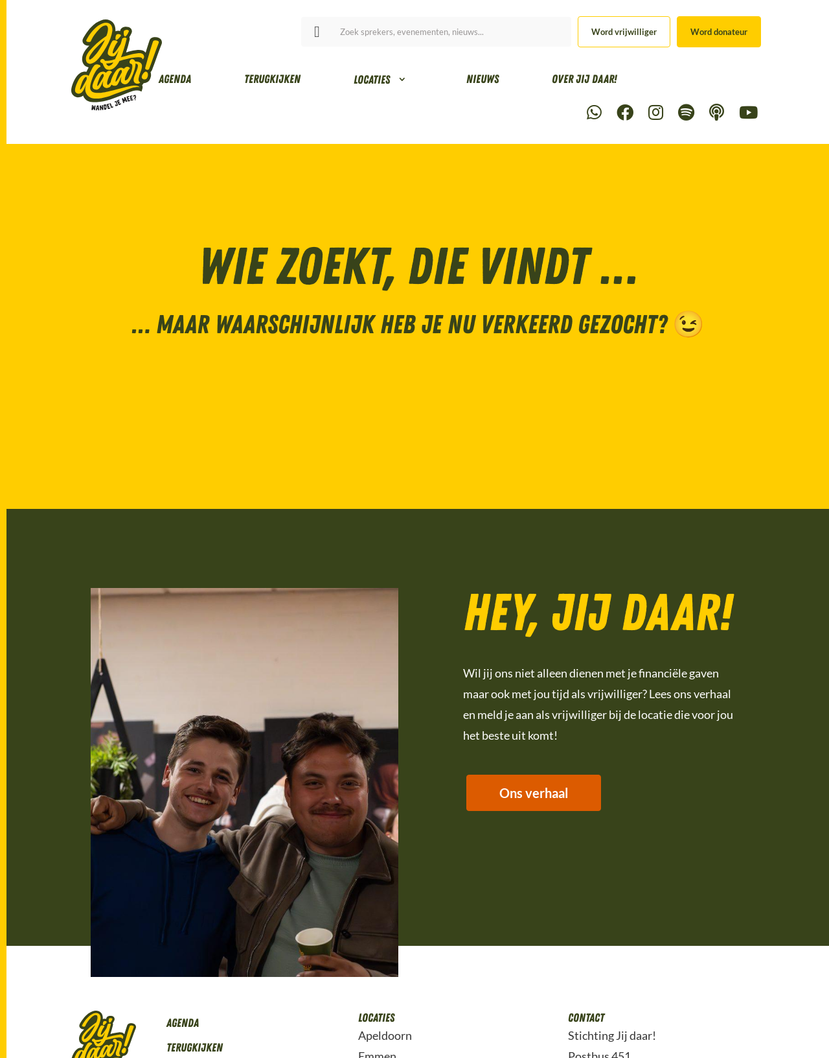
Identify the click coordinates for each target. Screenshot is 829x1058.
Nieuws (482, 79)
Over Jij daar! (584, 79)
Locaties (372, 80)
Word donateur (718, 32)
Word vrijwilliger (624, 32)
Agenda (175, 79)
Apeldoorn (385, 1035)
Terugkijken (272, 79)
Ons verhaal (533, 793)
